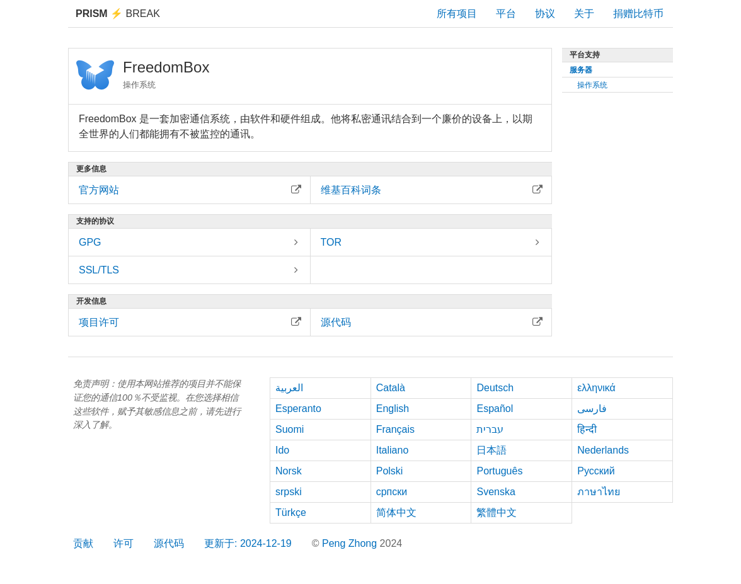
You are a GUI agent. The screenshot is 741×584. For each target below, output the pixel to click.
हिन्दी (587, 429)
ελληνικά (596, 387)
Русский (595, 471)
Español (494, 408)
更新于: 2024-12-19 (248, 543)
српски (392, 491)
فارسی (592, 408)
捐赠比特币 (638, 13)
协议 (545, 13)
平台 (506, 13)
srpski (288, 491)
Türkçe (290, 512)
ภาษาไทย (598, 491)
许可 (123, 543)
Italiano (392, 450)
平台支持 (585, 54)
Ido (282, 450)
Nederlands (603, 450)
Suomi (289, 429)
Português (499, 471)
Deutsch (495, 387)
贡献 (83, 543)
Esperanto (298, 408)
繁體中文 (496, 512)
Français (395, 429)
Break (118, 13)
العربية (289, 387)
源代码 (169, 543)
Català (390, 387)
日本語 (491, 450)
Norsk (288, 471)
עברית (489, 429)
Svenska (495, 491)
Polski (389, 471)
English (392, 408)
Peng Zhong (351, 543)
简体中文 (396, 512)
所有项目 (457, 13)
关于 (584, 13)
